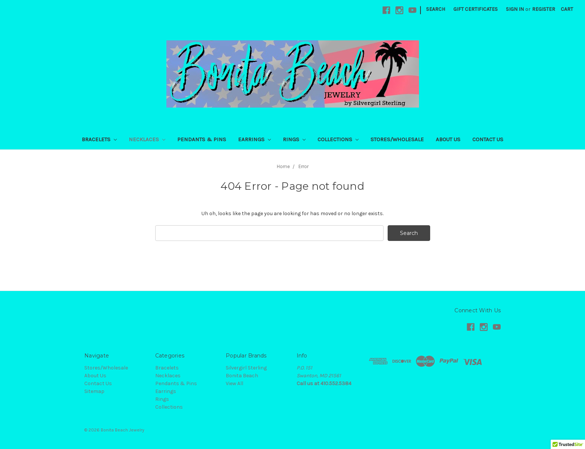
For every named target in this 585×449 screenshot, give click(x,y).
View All (234, 383)
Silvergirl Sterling (246, 368)
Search (435, 9)
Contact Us (487, 139)
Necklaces (147, 139)
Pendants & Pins (201, 139)
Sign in (515, 9)
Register (543, 9)
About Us (448, 139)
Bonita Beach (242, 375)
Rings (294, 139)
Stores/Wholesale (397, 139)
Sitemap (94, 391)
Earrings (254, 139)
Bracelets (99, 139)
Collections (338, 139)
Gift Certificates (475, 9)
